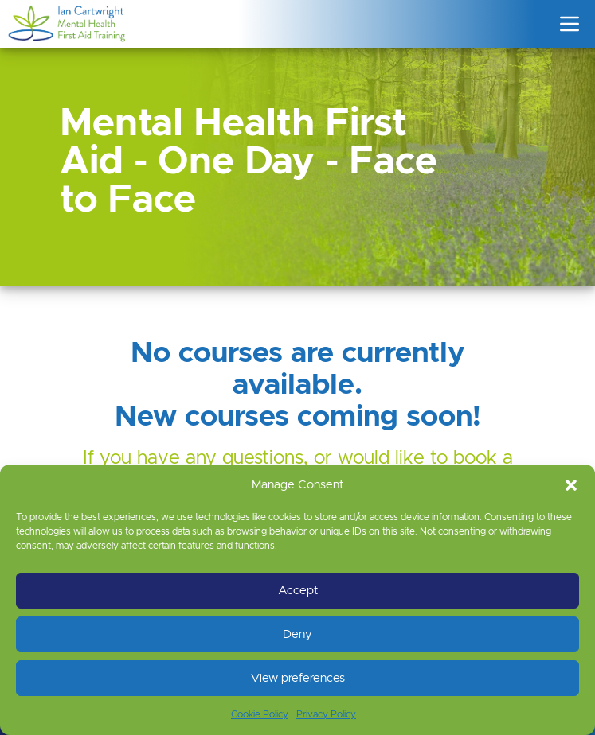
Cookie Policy (259, 714)
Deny (297, 634)
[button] (571, 485)
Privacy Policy (326, 714)
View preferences (298, 678)
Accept (298, 591)
